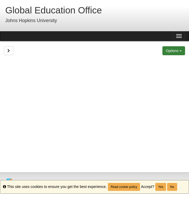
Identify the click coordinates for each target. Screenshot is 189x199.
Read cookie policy (124, 187)
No (172, 187)
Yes (160, 187)
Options (174, 51)
